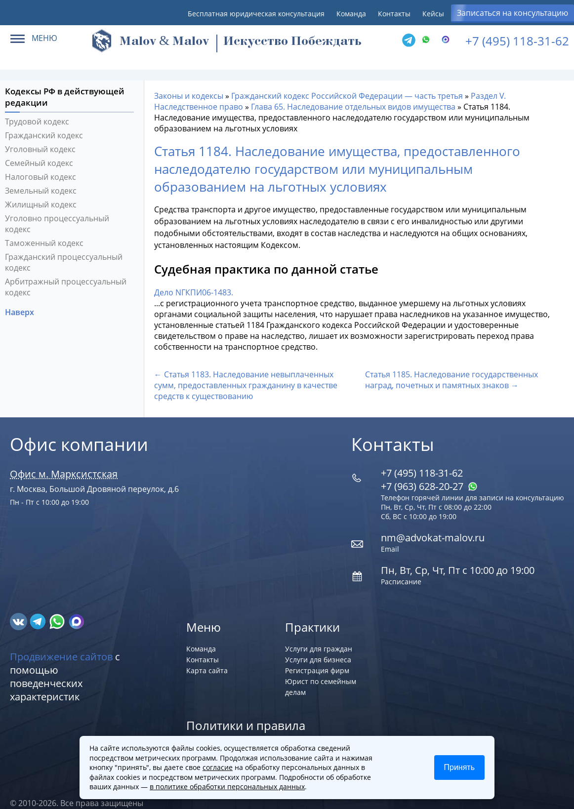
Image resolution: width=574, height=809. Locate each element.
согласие (218, 767)
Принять (459, 767)
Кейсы (433, 13)
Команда (351, 13)
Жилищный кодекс (41, 190)
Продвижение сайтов (61, 642)
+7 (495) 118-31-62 (517, 41)
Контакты (394, 13)
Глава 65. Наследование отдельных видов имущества (353, 92)
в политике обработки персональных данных (227, 786)
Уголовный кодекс (40, 134)
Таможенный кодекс (44, 228)
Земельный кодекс (41, 176)
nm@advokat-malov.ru (433, 523)
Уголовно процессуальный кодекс (57, 209)
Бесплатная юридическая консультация (256, 13)
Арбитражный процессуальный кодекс (65, 272)
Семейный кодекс (39, 148)
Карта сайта (207, 656)
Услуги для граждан (318, 634)
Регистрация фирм (317, 656)
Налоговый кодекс (40, 162)
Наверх (20, 297)
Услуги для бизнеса (318, 645)
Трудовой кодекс (37, 107)
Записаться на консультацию (512, 12)
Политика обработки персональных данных (261, 732)
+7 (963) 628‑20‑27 (429, 472)
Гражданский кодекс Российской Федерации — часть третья (347, 81)
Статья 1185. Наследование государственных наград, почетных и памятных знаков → (451, 365)
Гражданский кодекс (44, 121)
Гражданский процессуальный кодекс (64, 248)
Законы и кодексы (188, 81)
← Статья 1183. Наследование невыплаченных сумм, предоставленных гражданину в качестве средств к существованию (245, 371)
